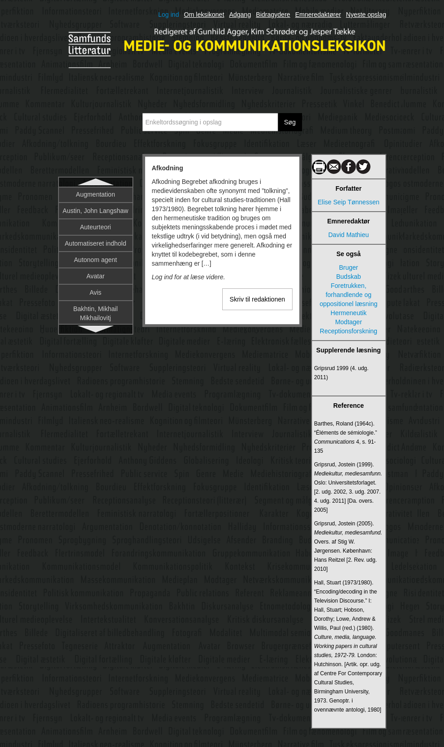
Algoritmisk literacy (95, 287)
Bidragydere (273, 14)
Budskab (348, 276)
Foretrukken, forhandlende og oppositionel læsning (349, 294)
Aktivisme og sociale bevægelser (95, 250)
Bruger (348, 267)
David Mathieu (348, 234)
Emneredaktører (318, 14)
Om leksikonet (204, 14)
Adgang (240, 14)
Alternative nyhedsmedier (96, 308)
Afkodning (95, 196)
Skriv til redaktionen (257, 299)
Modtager (348, 322)
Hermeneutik (348, 313)
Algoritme (95, 270)
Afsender (95, 212)
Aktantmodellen (95, 229)
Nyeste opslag (366, 14)
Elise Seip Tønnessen (349, 202)
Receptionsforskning (348, 331)
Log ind (168, 14)
